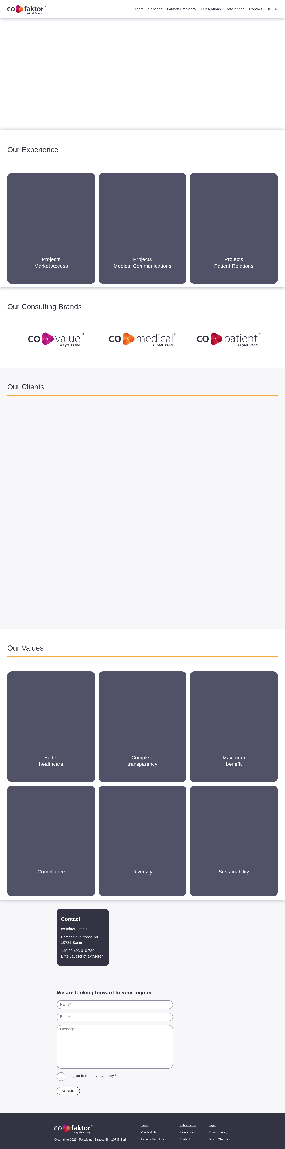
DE (269, 9)
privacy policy (102, 1076)
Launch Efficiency (181, 9)
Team (139, 9)
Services (155, 9)
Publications (211, 9)
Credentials (148, 1132)
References (234, 9)
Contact (255, 9)
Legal (212, 1125)
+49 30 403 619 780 (77, 951)
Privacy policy (218, 1132)
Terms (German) (220, 1139)
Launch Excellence (153, 1139)
